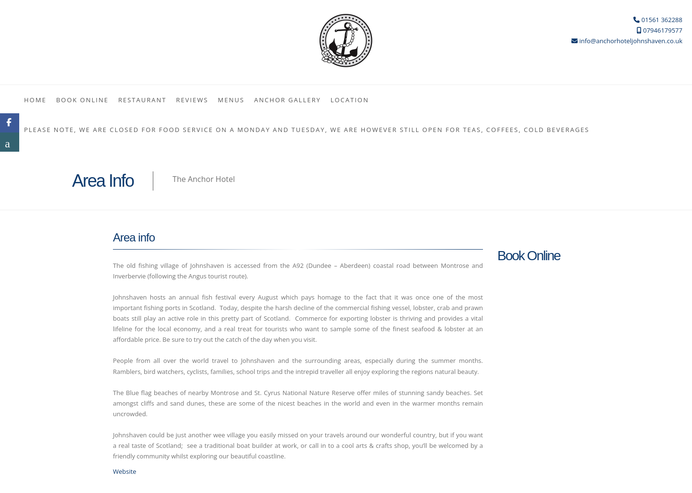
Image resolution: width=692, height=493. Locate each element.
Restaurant (142, 100)
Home (35, 100)
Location (350, 100)
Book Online (82, 100)
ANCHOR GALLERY (287, 100)
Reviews (192, 100)
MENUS (231, 100)
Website (124, 471)
